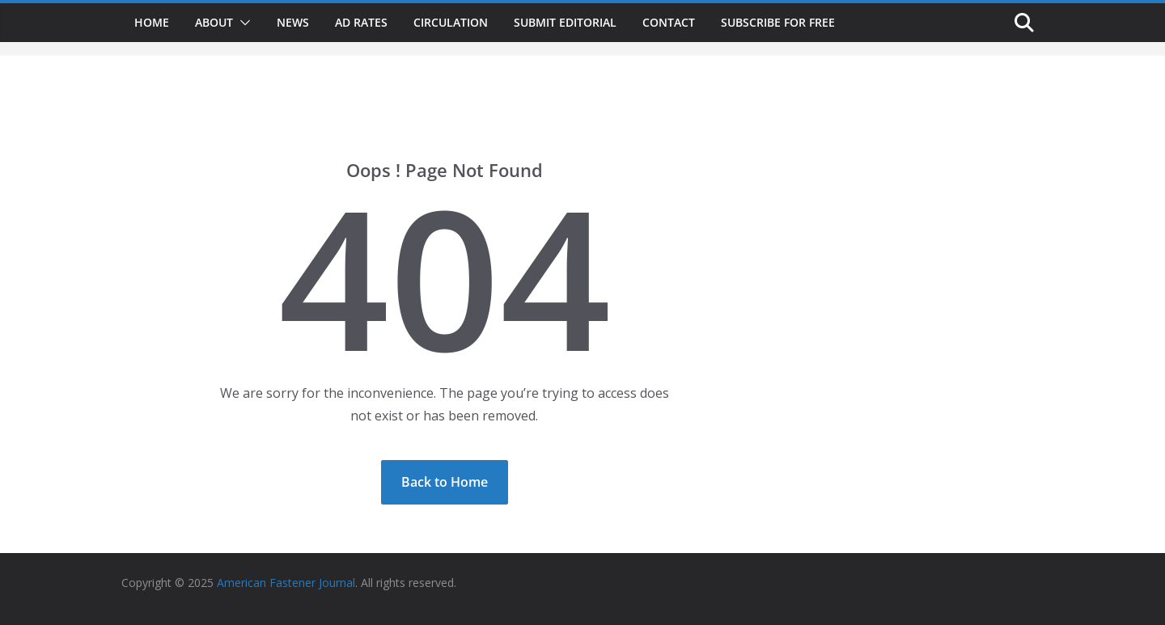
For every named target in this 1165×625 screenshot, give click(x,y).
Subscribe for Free (778, 22)
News (293, 22)
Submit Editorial (565, 22)
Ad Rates (361, 22)
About (214, 22)
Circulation (450, 22)
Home (151, 22)
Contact (668, 22)
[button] (242, 22)
